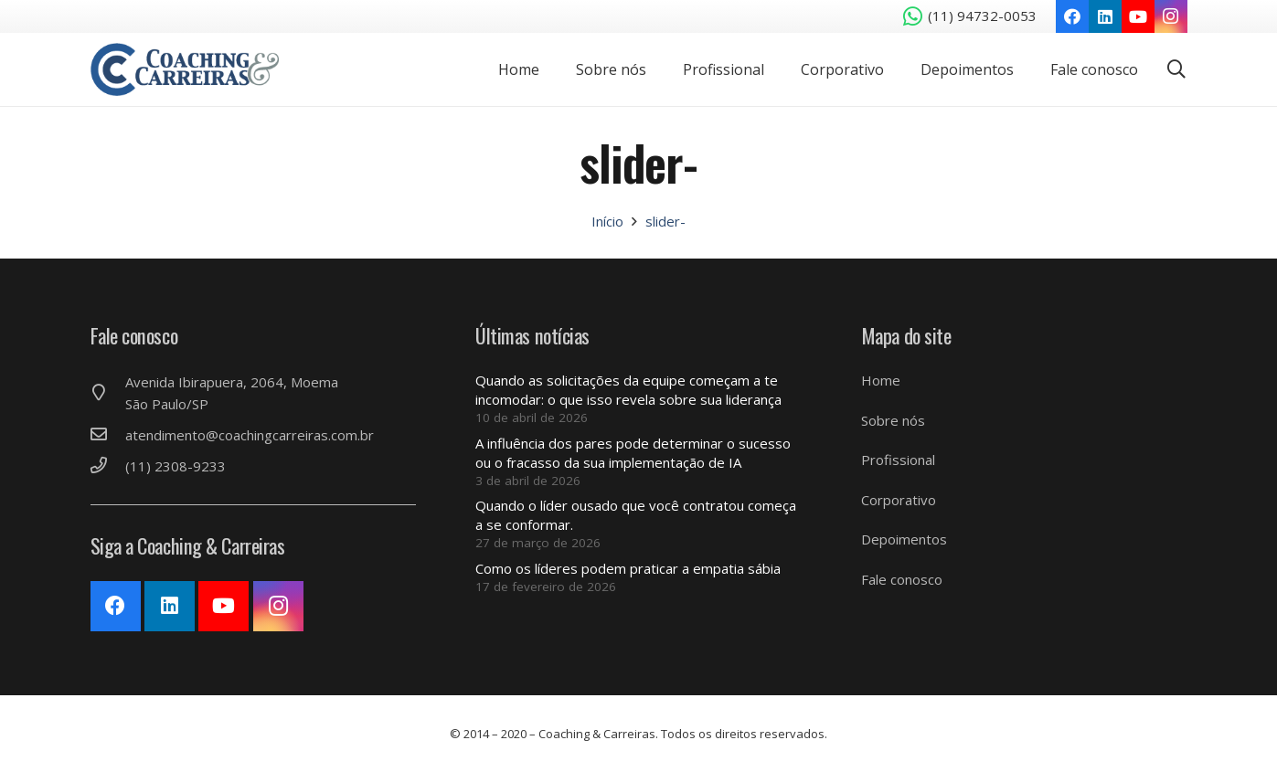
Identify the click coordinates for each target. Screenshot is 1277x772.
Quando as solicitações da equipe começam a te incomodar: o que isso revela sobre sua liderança (628, 389)
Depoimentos (904, 539)
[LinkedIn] (1105, 16)
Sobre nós (893, 420)
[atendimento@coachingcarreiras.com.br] (107, 435)
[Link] (188, 69)
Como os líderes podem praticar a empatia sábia (628, 568)
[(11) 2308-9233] (107, 466)
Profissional (898, 459)
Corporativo (898, 500)
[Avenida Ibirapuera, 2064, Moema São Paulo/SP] (107, 393)
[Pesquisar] (1176, 69)
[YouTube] (1138, 16)
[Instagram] (1171, 16)
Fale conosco (901, 579)
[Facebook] (1072, 16)
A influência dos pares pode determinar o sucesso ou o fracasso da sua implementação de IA (633, 452)
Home (880, 380)
